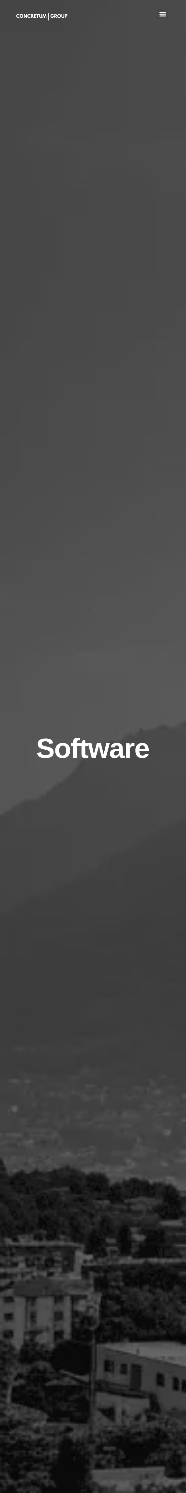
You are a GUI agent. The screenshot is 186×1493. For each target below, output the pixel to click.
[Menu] (163, 14)
